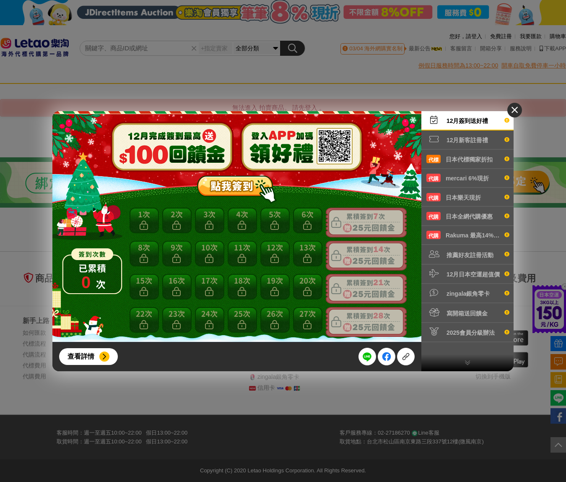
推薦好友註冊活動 (467, 254)
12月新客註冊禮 (467, 139)
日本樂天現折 (467, 197)
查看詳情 (81, 356)
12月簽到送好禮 (467, 120)
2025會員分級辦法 (467, 332)
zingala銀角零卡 (467, 293)
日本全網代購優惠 (467, 216)
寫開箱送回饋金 (467, 312)
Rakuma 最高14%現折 (467, 235)
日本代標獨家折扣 (467, 159)
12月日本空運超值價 (467, 273)
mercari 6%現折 (467, 178)
